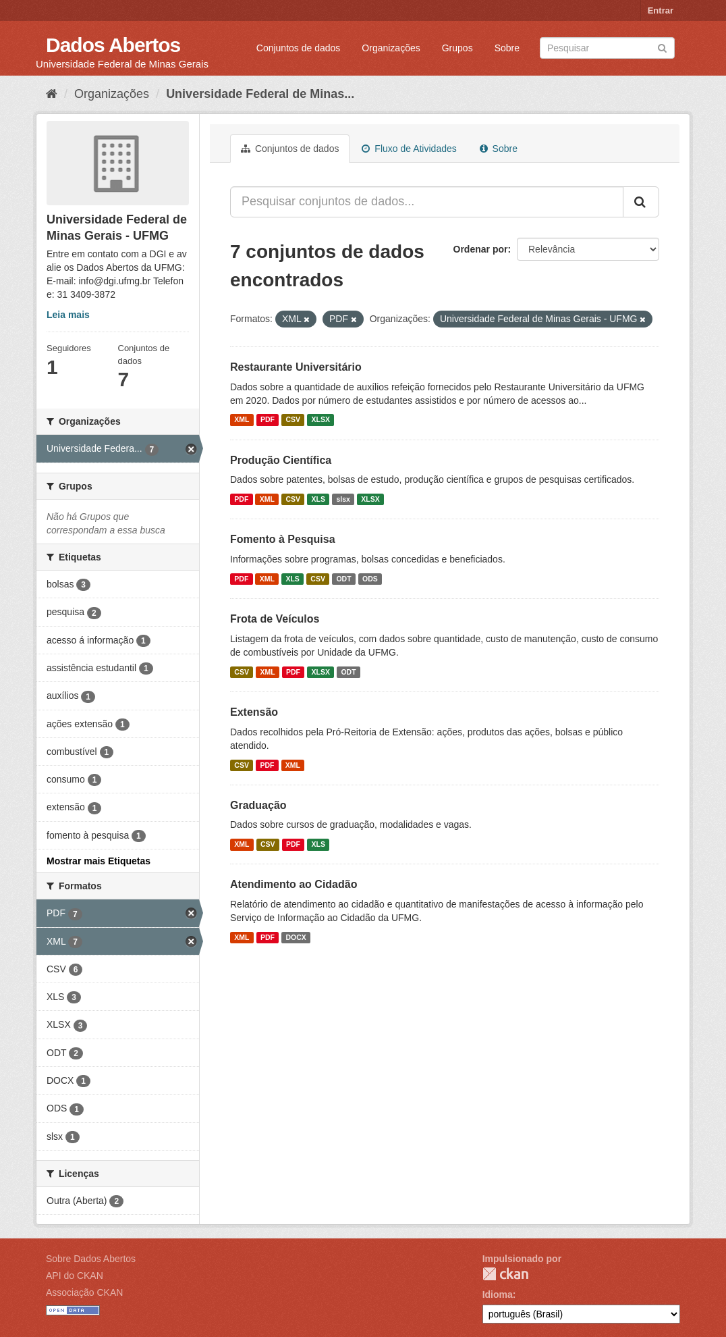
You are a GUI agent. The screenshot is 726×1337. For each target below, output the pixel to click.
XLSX (321, 420)
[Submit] (662, 47)
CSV (292, 420)
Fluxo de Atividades (409, 148)
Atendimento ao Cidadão (293, 884)
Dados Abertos (113, 45)
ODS (370, 579)
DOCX (295, 937)
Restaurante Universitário (296, 367)
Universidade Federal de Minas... (260, 94)
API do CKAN (74, 1275)
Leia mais (68, 314)
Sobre (507, 48)
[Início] (51, 94)
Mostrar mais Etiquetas (98, 861)
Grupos (457, 48)
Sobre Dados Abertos (91, 1258)
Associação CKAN (84, 1292)
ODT (343, 579)
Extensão (254, 712)
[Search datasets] (607, 48)
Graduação (258, 805)
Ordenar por (480, 249)
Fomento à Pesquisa (282, 539)
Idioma (497, 1294)
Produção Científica (280, 460)
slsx (343, 499)
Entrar (660, 10)
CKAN (505, 1274)
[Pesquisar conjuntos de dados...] (426, 201)
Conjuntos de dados (298, 48)
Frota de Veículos (274, 619)
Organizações (391, 48)
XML (241, 420)
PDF (267, 420)
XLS (318, 499)
